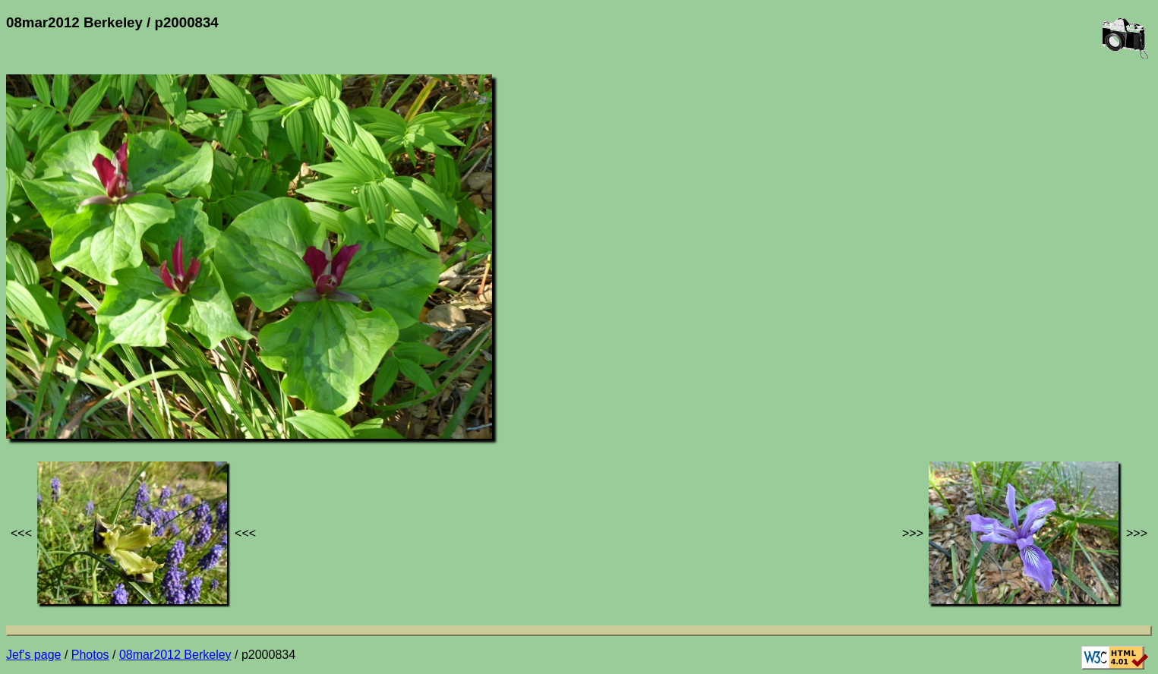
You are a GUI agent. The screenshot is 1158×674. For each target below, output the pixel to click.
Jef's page (33, 654)
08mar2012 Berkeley (175, 654)
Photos (90, 654)
